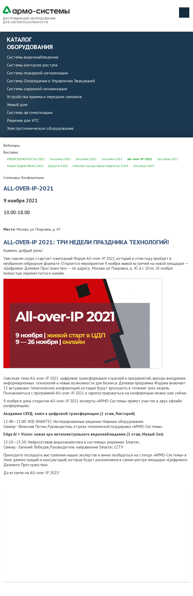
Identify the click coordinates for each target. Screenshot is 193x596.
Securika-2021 (167, 159)
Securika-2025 (60, 159)
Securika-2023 (86, 159)
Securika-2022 (112, 159)
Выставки (10, 152)
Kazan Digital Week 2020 (25, 166)
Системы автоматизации (29, 112)
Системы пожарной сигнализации (37, 72)
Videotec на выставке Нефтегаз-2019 (100, 166)
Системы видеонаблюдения (32, 57)
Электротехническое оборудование (40, 128)
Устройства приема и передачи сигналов (44, 96)
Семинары (11, 177)
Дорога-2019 (58, 166)
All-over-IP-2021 (139, 159)
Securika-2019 (143, 166)
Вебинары (11, 145)
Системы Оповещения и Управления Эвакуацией (51, 80)
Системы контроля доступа (32, 65)
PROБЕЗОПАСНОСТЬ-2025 (26, 159)
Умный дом (17, 104)
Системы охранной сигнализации (37, 88)
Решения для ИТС (23, 120)
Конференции (32, 177)
